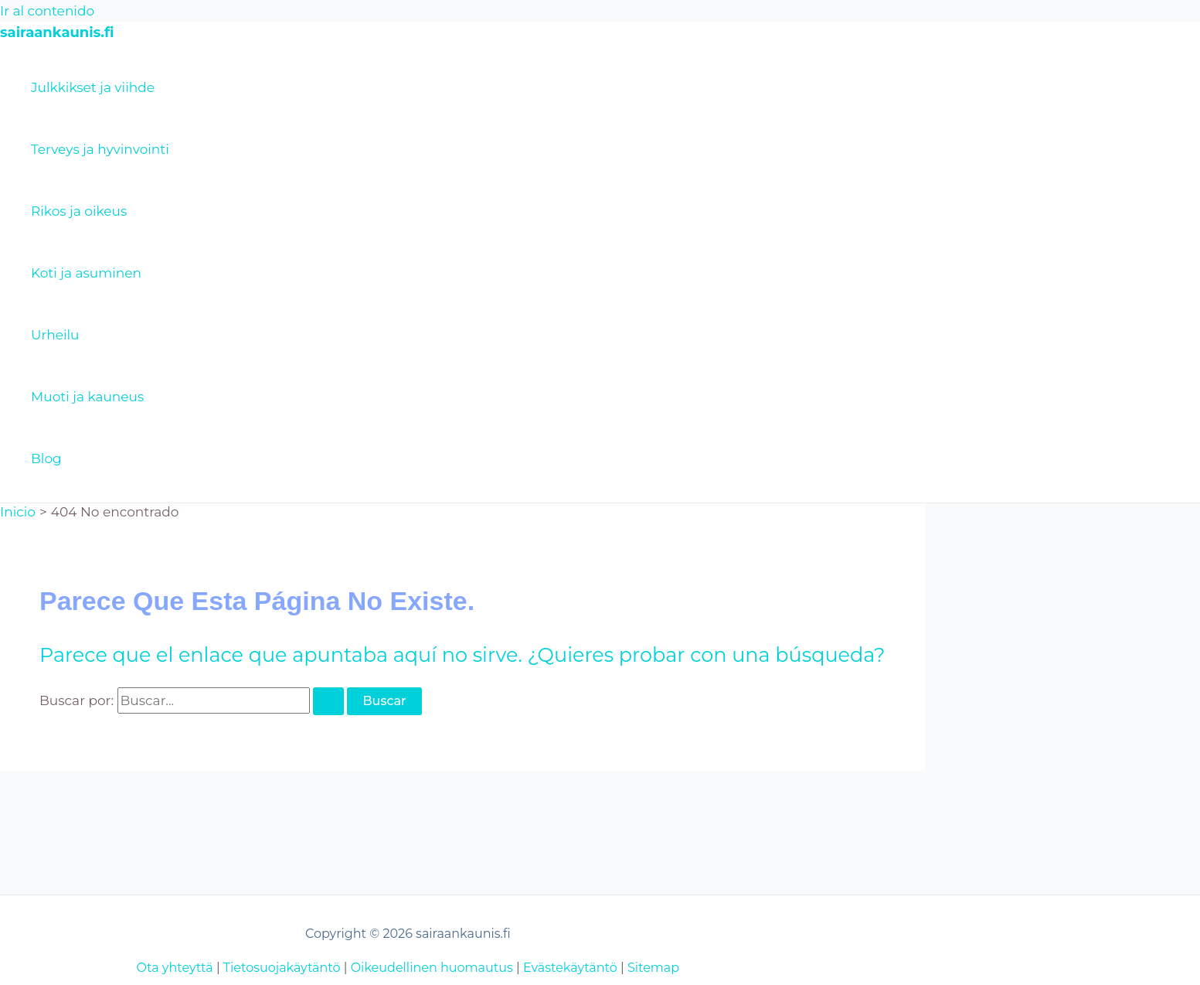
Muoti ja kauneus (87, 396)
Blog (46, 458)
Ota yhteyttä (175, 967)
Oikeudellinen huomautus (432, 967)
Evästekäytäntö (570, 967)
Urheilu (55, 335)
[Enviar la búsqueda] (328, 701)
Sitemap (653, 967)
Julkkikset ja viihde (93, 87)
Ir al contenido (47, 11)
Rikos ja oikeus (79, 211)
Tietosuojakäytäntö (282, 967)
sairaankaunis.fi (57, 32)
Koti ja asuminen (86, 273)
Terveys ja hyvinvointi (100, 149)
